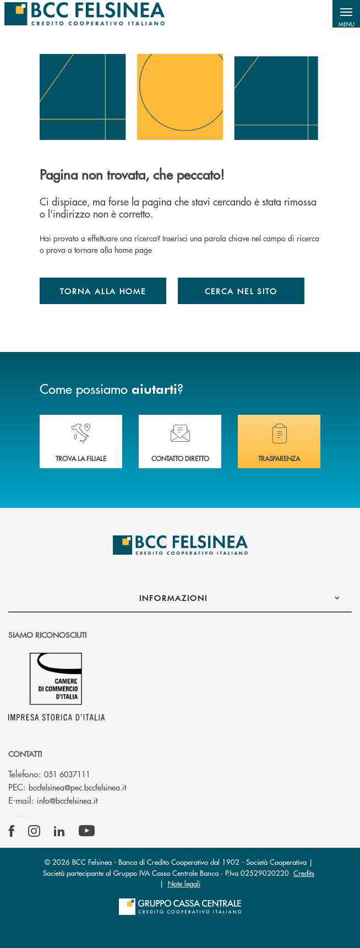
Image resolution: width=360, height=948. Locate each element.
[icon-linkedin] (59, 831)
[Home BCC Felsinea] (84, 14)
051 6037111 (67, 773)
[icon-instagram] (34, 831)
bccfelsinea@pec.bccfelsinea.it (77, 787)
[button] (346, 14)
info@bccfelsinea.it (67, 800)
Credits (303, 873)
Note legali (184, 883)
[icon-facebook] (11, 831)
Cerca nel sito (241, 290)
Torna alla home (103, 290)
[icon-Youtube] (86, 831)
